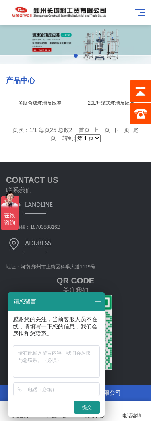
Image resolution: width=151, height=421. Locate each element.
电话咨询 (132, 411)
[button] (76, 56)
